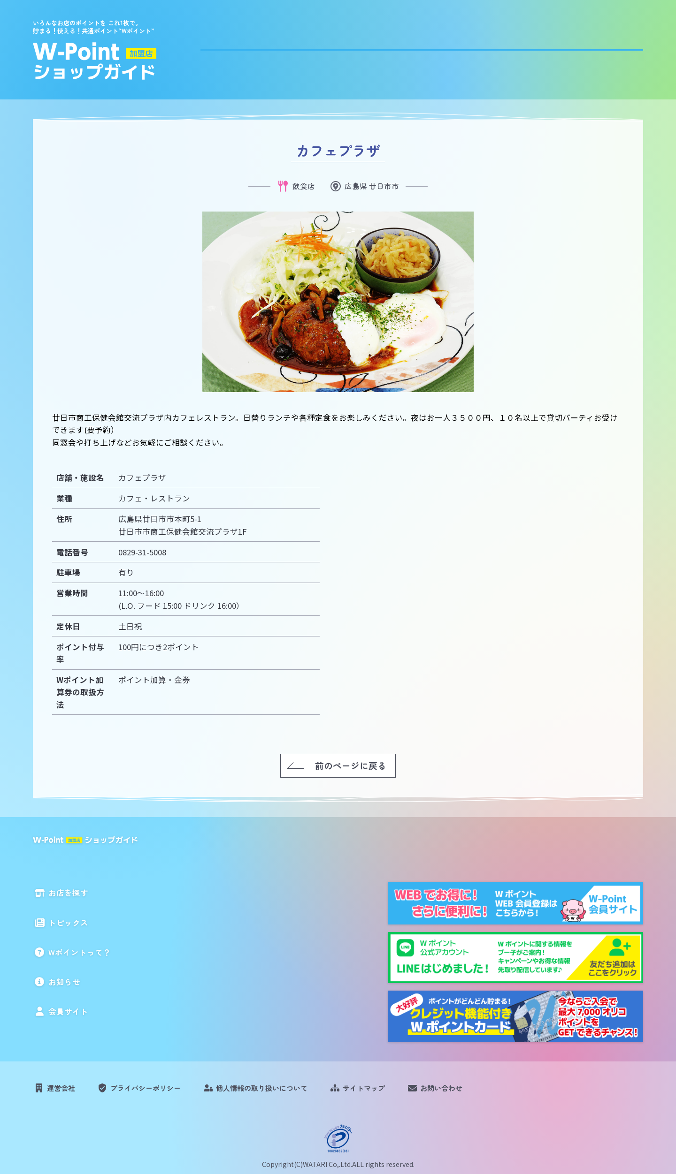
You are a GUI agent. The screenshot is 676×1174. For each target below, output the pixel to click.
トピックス (385, 47)
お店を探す (313, 47)
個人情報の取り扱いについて (286, 1091)
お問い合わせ (483, 1091)
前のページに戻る (350, 764)
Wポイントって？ (470, 47)
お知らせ (550, 47)
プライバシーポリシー (157, 1091)
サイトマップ (398, 1091)
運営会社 (64, 1091)
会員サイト (618, 47)
